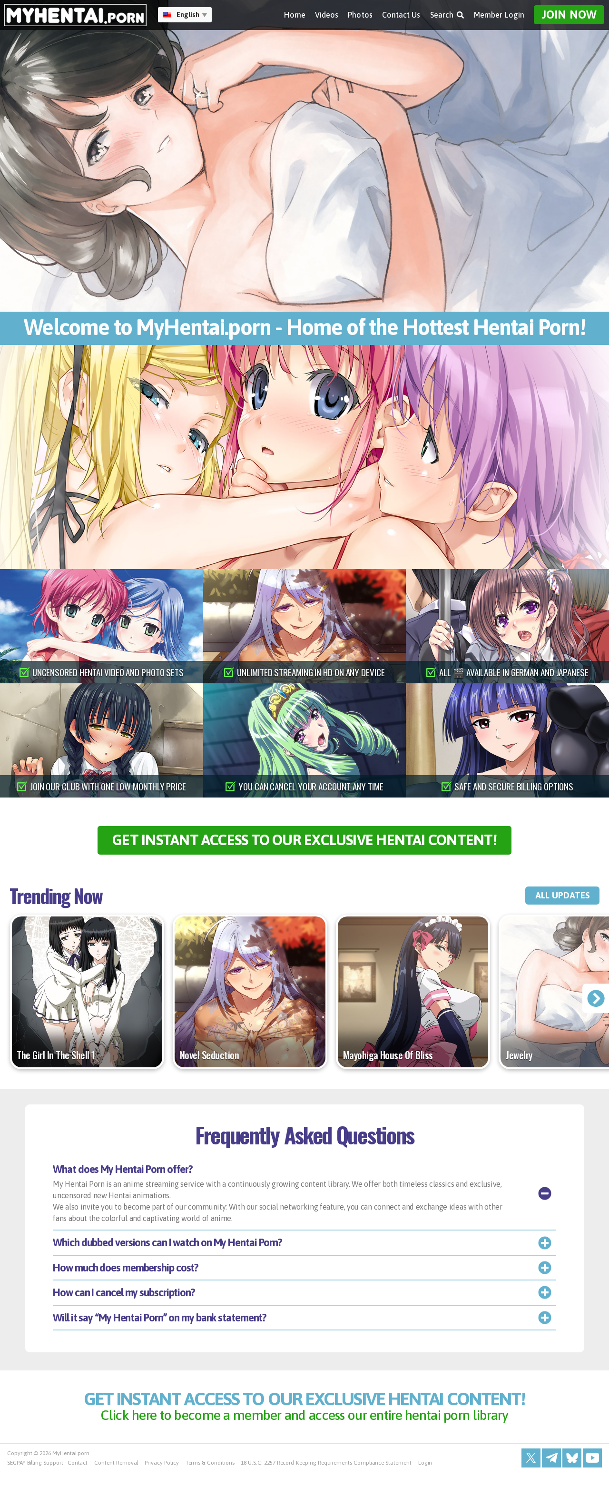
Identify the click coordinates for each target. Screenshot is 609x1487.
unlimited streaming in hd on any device (311, 672)
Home (294, 14)
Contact (78, 1477)
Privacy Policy (161, 1477)
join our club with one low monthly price (108, 786)
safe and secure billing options (514, 786)
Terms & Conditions (210, 1477)
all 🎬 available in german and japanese (514, 672)
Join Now (569, 14)
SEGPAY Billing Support (35, 1477)
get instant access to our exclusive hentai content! (305, 843)
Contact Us (401, 14)
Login (425, 1477)
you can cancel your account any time (311, 786)
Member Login (499, 14)
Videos (326, 14)
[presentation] (595, 1005)
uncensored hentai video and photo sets (108, 672)
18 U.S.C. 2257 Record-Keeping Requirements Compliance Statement (326, 1477)
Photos (360, 14)
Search (447, 14)
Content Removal (116, 1477)
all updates (556, 902)
